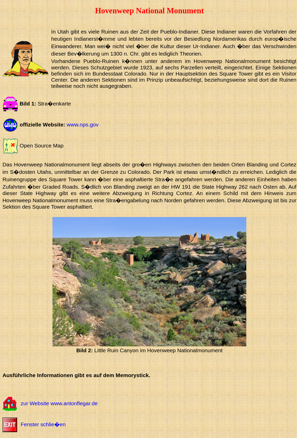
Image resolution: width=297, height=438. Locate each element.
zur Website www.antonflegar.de (59, 403)
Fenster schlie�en (43, 424)
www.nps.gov (83, 124)
